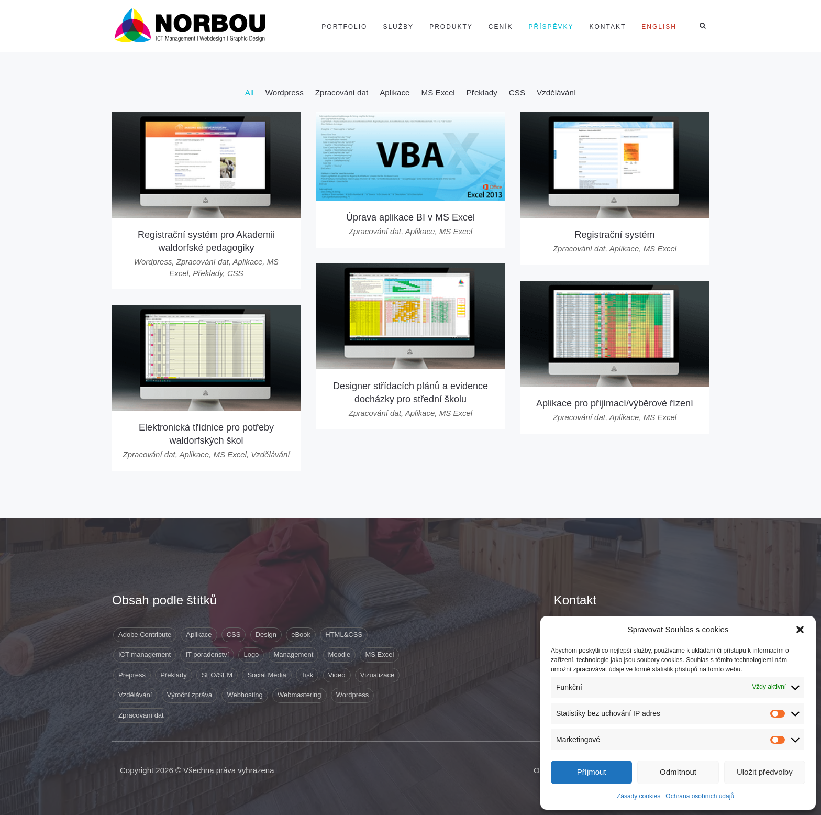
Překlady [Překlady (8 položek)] (173, 675)
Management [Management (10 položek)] (294, 654)
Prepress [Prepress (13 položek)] (132, 675)
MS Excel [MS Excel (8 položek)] (379, 654)
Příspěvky (551, 26)
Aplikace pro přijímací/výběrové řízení (614, 403)
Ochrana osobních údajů (699, 796)
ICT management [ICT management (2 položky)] (144, 654)
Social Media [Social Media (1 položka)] (266, 675)
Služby (398, 26)
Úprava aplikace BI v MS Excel (410, 217)
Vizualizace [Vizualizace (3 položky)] (377, 675)
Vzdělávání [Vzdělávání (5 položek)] (135, 695)
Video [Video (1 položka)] (337, 675)
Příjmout (591, 771)
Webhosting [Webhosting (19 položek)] (244, 695)
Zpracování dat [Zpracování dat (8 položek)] (141, 715)
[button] (800, 629)
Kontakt (608, 26)
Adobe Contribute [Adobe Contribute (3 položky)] (144, 634)
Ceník (501, 26)
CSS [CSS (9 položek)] (234, 634)
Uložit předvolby (765, 771)
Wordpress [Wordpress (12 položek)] (352, 695)
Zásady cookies (638, 796)
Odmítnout (678, 771)
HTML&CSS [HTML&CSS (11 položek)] (343, 634)
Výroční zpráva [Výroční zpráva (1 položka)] (190, 695)
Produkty (451, 26)
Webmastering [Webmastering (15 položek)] (299, 695)
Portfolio (344, 26)
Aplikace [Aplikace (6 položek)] (199, 634)
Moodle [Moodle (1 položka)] (339, 654)
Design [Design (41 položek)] (266, 634)
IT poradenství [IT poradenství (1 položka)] (207, 654)
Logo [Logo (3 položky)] (251, 654)
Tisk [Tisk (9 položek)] (307, 675)
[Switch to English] (659, 26)
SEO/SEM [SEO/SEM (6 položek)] (217, 675)
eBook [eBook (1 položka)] (300, 634)
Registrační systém (614, 234)
